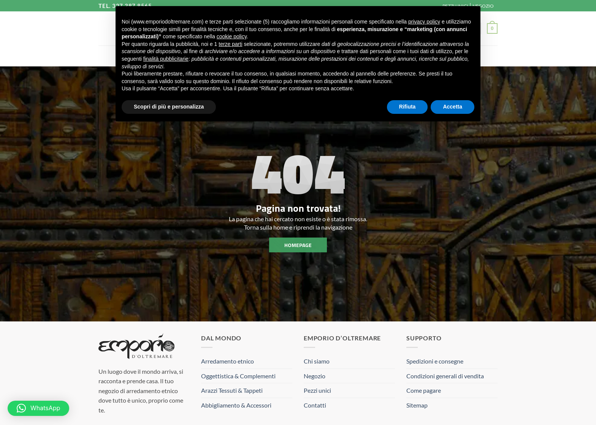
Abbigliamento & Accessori (236, 405)
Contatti (315, 405)
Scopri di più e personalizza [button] (169, 107)
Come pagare (423, 390)
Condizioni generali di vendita (445, 375)
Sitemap (417, 405)
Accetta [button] (452, 107)
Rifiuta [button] (407, 107)
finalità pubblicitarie (166, 59)
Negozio (314, 375)
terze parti (230, 44)
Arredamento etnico (227, 361)
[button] (492, 28)
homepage (298, 245)
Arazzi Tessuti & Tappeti (232, 390)
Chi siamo (317, 361)
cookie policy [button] (232, 36)
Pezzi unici (317, 390)
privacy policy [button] (424, 22)
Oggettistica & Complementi (238, 375)
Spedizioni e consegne (434, 361)
